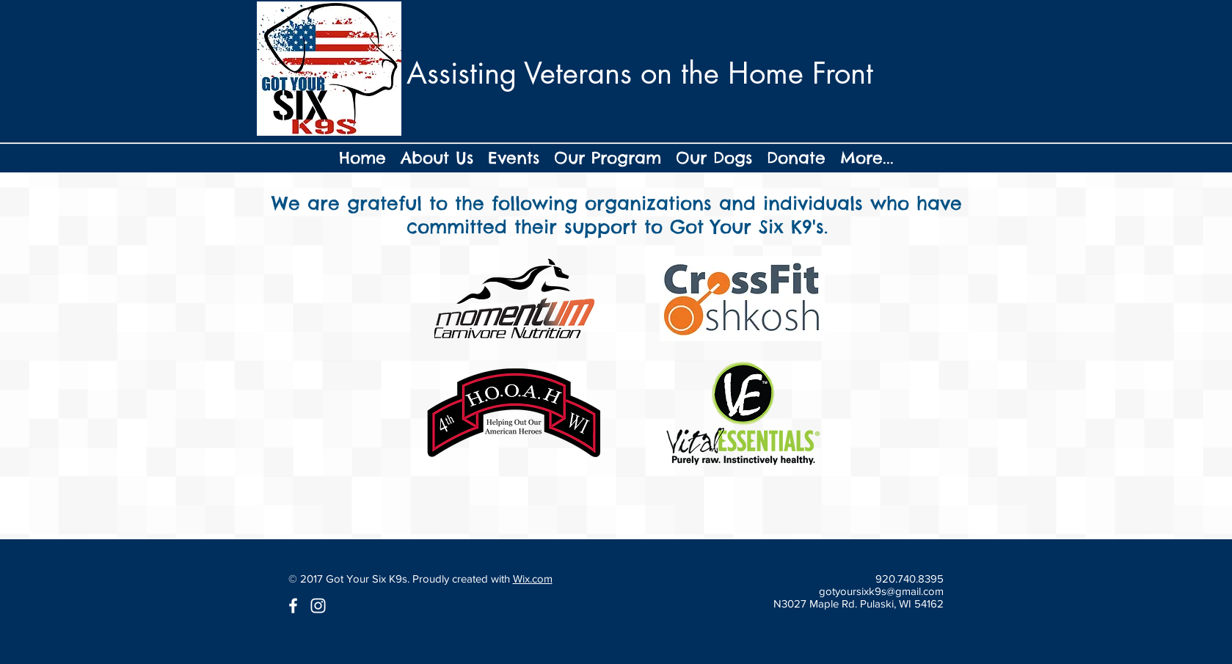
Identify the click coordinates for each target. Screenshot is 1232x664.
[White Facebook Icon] (293, 606)
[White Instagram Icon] (318, 606)
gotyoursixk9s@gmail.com (881, 591)
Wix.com (533, 578)
